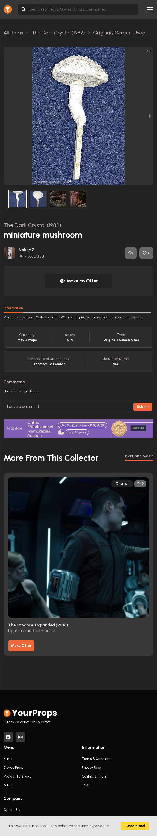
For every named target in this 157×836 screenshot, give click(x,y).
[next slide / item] (150, 116)
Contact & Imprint (95, 776)
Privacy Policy (91, 768)
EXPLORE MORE (139, 456)
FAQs (86, 785)
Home (8, 759)
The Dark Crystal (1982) (32, 225)
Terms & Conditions (96, 759)
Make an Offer (78, 281)
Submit (143, 407)
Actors (8, 785)
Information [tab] (13, 308)
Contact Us (12, 810)
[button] (70, 181)
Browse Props (13, 768)
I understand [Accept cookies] (134, 826)
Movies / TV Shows (17, 776)
